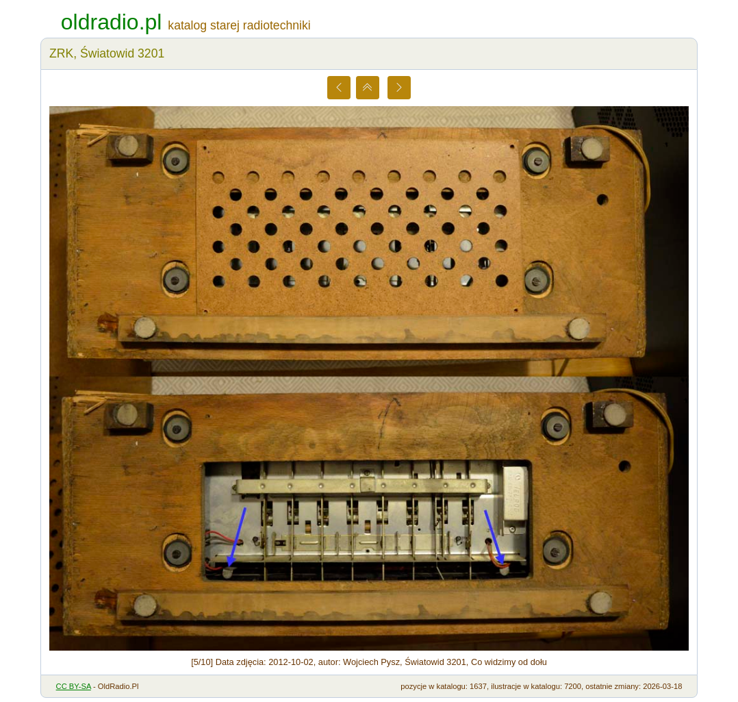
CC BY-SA (73, 686)
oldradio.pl (111, 22)
